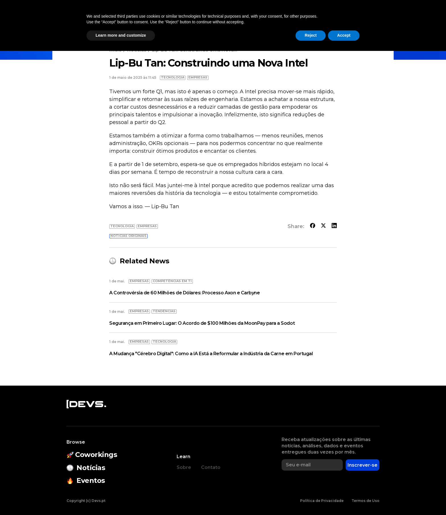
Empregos (324, 19)
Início (115, 50)
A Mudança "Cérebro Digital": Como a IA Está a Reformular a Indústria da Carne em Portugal (211, 353)
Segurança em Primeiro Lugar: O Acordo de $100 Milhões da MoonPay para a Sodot (202, 323)
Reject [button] (311, 499)
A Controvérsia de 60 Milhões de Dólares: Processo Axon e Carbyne (184, 292)
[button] (355, 19)
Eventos (178, 19)
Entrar (381, 18)
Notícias (109, 19)
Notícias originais (128, 236)
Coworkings (143, 19)
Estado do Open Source (233, 19)
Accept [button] (343, 499)
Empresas (289, 19)
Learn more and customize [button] (121, 499)
